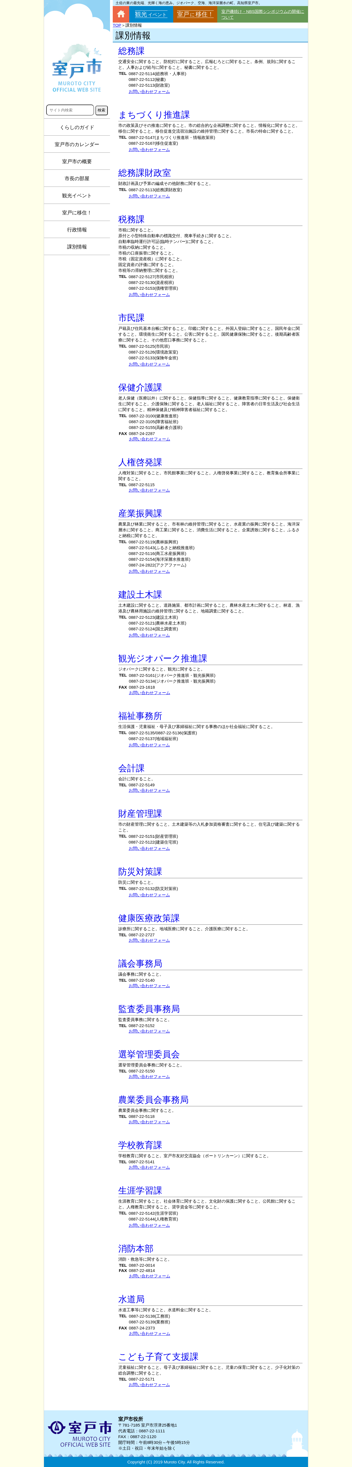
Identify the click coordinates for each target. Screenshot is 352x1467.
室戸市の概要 (77, 161)
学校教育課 (140, 1145)
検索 (101, 110)
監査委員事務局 (149, 1009)
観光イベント (77, 195)
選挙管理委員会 (149, 1054)
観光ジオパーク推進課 (162, 658)
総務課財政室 (144, 173)
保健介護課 (140, 387)
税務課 (131, 219)
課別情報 (77, 247)
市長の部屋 (77, 178)
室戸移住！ (195, 14)
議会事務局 (140, 963)
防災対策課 (140, 872)
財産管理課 (140, 814)
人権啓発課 (140, 462)
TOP (117, 25)
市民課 (131, 318)
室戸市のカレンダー (77, 144)
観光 (151, 14)
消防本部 (135, 1248)
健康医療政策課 (149, 918)
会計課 (131, 768)
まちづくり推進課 (154, 115)
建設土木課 (140, 595)
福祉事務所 (140, 716)
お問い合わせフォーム (149, 91)
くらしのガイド (77, 127)
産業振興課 (140, 513)
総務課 (131, 51)
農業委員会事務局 (153, 1100)
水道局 (131, 1299)
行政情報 (77, 229)
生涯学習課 (140, 1190)
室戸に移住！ (77, 212)
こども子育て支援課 (158, 1357)
